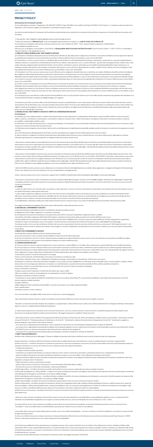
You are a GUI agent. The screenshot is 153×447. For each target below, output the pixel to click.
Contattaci (65, 443)
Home (103, 3)
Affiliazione (30, 443)
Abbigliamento (112, 3)
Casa (122, 3)
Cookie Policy (54, 443)
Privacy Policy (41, 443)
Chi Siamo (20, 443)
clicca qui (71, 294)
